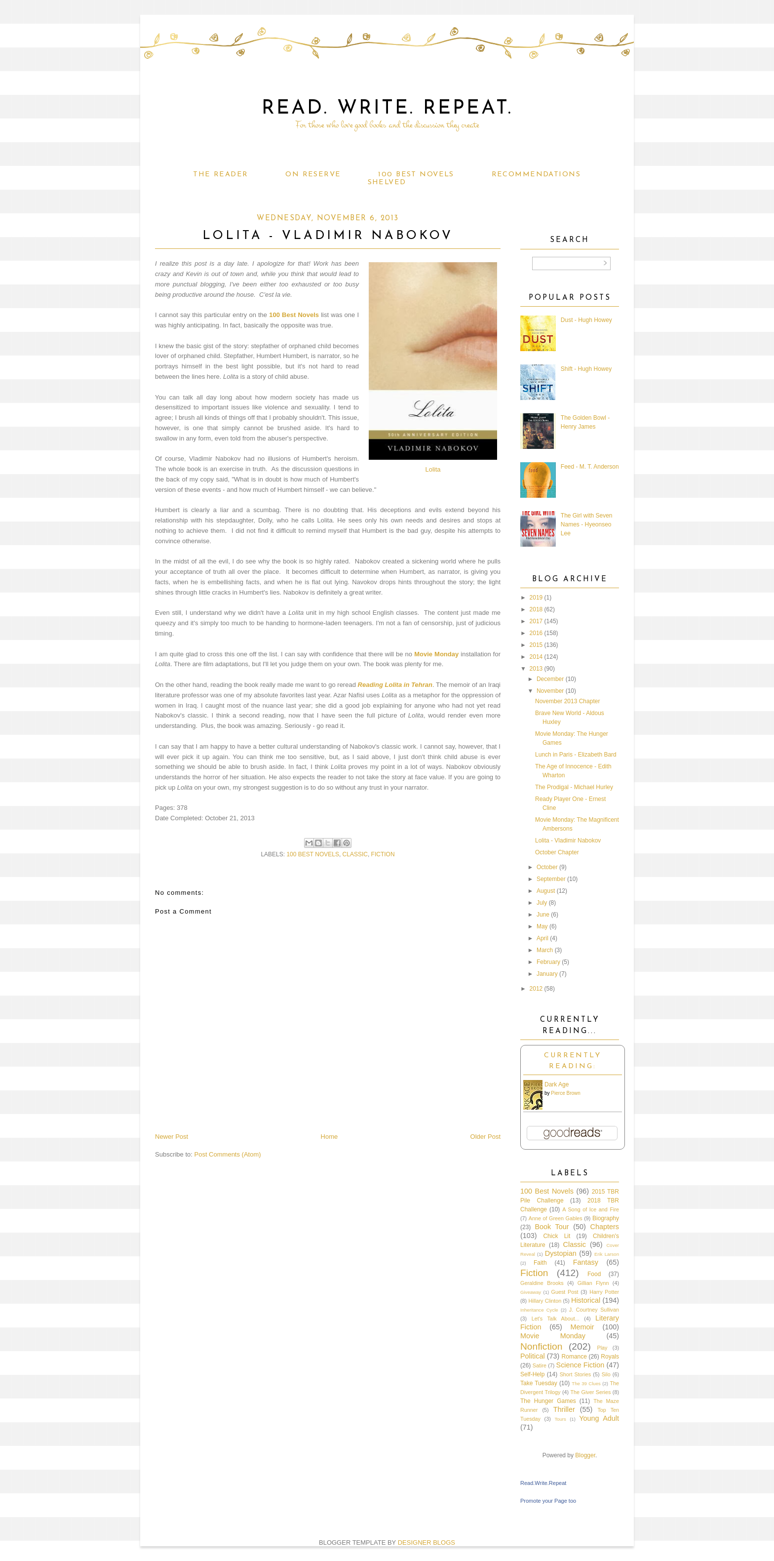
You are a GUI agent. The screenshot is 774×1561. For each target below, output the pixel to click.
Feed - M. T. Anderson (590, 466)
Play (602, 1348)
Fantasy (585, 1262)
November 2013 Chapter (567, 701)
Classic (355, 854)
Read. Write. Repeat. (387, 109)
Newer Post (171, 1136)
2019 (536, 597)
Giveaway (530, 1292)
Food (594, 1274)
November (550, 690)
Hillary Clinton (544, 1301)
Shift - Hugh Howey (586, 368)
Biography (605, 1218)
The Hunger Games (548, 1401)
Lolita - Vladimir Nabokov (568, 840)
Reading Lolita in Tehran (395, 684)
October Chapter (557, 852)
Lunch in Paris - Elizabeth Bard (576, 754)
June (543, 914)
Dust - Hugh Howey (586, 320)
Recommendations (536, 174)
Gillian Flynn (593, 1283)
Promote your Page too (548, 1501)
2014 (536, 656)
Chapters (604, 1227)
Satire (539, 1365)
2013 (536, 668)
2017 (536, 621)
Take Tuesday (538, 1383)
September (551, 879)
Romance (574, 1356)
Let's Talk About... (556, 1318)
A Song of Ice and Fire (590, 1209)
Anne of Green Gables (555, 1218)
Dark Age (556, 1084)
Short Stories (575, 1374)
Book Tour (552, 1227)
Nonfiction (541, 1346)
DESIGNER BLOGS (426, 1542)
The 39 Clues (586, 1383)
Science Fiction (580, 1365)
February (548, 962)
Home (329, 1136)
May (542, 926)
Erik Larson (606, 1254)
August (546, 890)
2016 (536, 633)
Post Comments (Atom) (227, 1154)
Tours (560, 1419)
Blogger (585, 1455)
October (547, 867)
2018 (536, 609)
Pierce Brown (565, 1093)
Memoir (582, 1327)
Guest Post (565, 1292)
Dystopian (561, 1253)
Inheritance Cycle (539, 1310)
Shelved (387, 182)
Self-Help (532, 1374)
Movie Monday (436, 654)
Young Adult (599, 1418)
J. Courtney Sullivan (594, 1310)
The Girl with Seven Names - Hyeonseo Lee (587, 524)
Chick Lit (556, 1236)
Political (532, 1356)
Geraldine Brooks (542, 1283)
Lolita (432, 469)
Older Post (485, 1136)
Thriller (564, 1409)
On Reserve (313, 174)
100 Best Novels (416, 174)
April (542, 938)
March (545, 950)
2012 (536, 988)
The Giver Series (591, 1392)
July (542, 902)
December (550, 679)
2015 (536, 644)
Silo (606, 1374)
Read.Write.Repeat (543, 1483)
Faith (540, 1262)
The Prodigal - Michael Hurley (574, 787)
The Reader (220, 174)
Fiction (383, 854)
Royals (610, 1356)
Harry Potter (604, 1292)
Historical (585, 1300)
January (547, 973)
